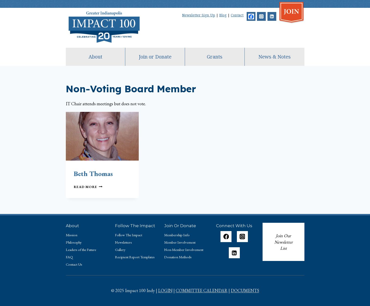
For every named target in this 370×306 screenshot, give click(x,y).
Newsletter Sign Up (198, 15)
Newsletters (123, 242)
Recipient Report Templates (135, 257)
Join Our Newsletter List (283, 242)
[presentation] (102, 136)
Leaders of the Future (81, 249)
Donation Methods (178, 257)
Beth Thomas (93, 173)
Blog (223, 15)
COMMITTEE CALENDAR (202, 290)
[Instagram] (261, 16)
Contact (237, 15)
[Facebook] (251, 16)
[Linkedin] (271, 16)
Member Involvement (180, 242)
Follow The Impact (128, 235)
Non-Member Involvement (183, 249)
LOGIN (165, 290)
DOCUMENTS (245, 290)
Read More (88, 186)
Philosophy (74, 242)
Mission (71, 235)
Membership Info (177, 235)
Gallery (120, 249)
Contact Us (74, 264)
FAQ (69, 257)
